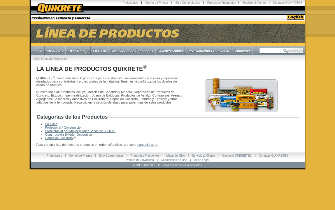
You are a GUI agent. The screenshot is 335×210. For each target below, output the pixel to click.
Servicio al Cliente (254, 2)
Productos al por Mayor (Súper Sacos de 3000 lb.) (81, 131)
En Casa (51, 124)
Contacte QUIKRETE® (287, 2)
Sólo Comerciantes (187, 2)
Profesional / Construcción (64, 127)
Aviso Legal (201, 160)
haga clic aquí (147, 144)
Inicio (36, 58)
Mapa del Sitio (175, 155)
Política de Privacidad (140, 160)
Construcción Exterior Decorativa (68, 134)
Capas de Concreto (59, 138)
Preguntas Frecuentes (221, 2)
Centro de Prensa (156, 2)
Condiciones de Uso (174, 160)
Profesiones (130, 2)
